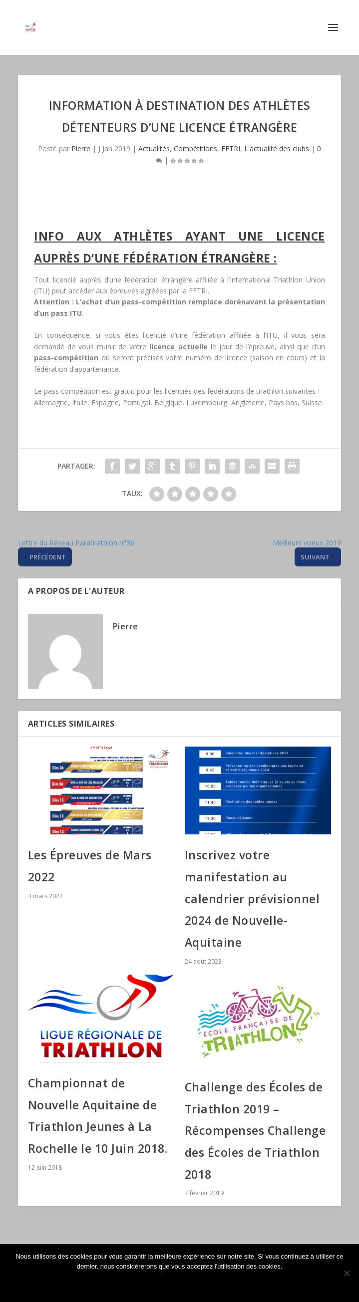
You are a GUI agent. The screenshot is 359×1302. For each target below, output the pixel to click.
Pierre (80, 148)
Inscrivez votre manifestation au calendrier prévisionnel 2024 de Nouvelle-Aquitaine (252, 898)
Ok (180, 1283)
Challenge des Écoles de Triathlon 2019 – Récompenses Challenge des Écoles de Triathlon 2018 (255, 1130)
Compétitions (195, 148)
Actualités (154, 148)
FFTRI (230, 148)
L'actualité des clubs (276, 148)
